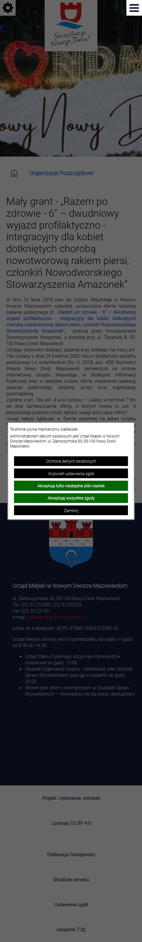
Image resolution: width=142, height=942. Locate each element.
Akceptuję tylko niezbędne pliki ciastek (71, 486)
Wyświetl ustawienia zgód (71, 473)
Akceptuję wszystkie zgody (71, 498)
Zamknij (71, 510)
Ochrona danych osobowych (71, 461)
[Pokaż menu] (134, 8)
